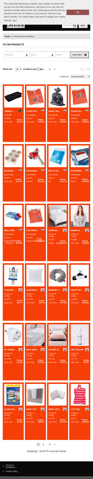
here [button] (14, 20)
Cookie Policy (11, 471)
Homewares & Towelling (24, 36)
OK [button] (77, 12)
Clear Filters (77, 55)
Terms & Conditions (10, 466)
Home (7, 36)
